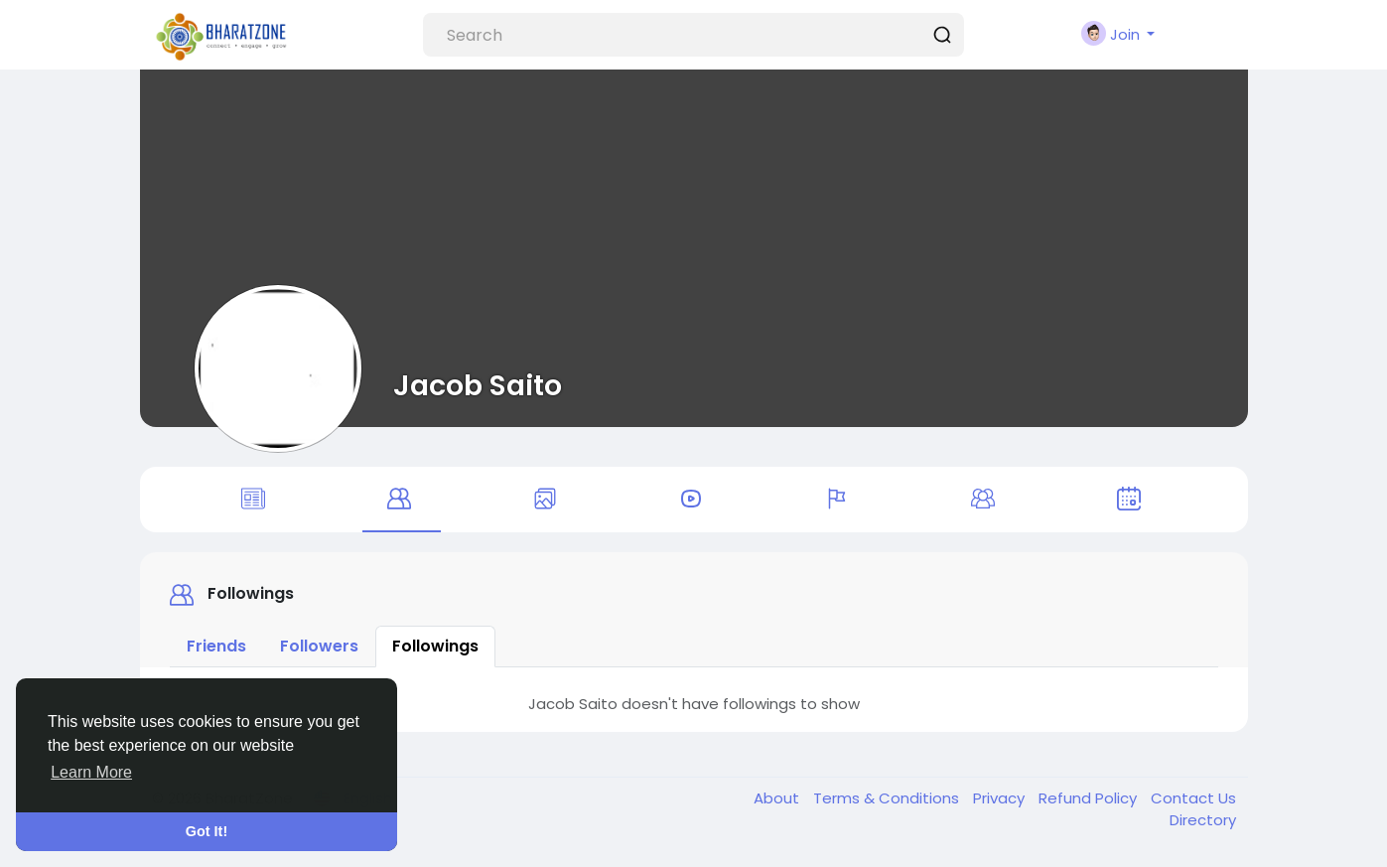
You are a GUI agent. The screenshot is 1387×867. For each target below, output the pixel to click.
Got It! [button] (206, 831)
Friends (216, 646)
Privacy (1001, 798)
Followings (435, 646)
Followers (319, 646)
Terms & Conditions (888, 798)
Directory (1203, 819)
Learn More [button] (91, 772)
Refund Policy (1090, 798)
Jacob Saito (477, 385)
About (778, 798)
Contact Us (1193, 798)
